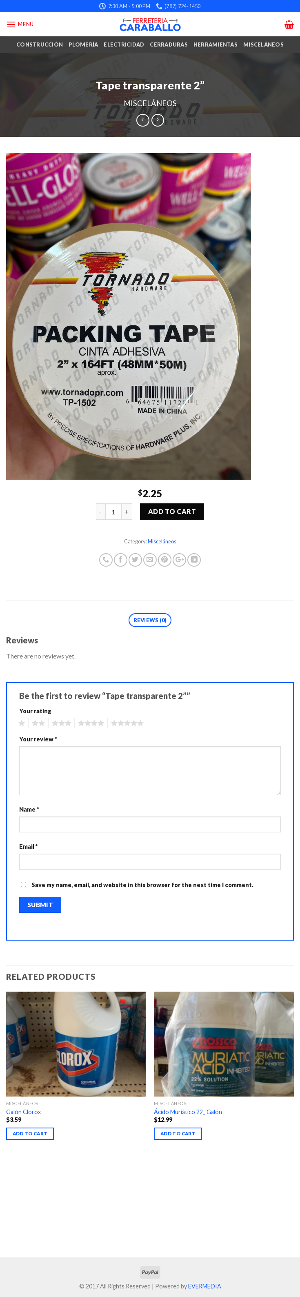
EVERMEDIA (204, 1286)
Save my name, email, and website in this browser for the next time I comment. (142, 884)
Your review (38, 739)
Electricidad (124, 44)
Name (29, 809)
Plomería (83, 44)
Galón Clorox (23, 1111)
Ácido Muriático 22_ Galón (188, 1111)
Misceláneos (263, 44)
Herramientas (215, 44)
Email (28, 846)
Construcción (39, 44)
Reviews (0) (150, 620)
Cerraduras (169, 44)
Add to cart (172, 511)
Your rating (35, 710)
